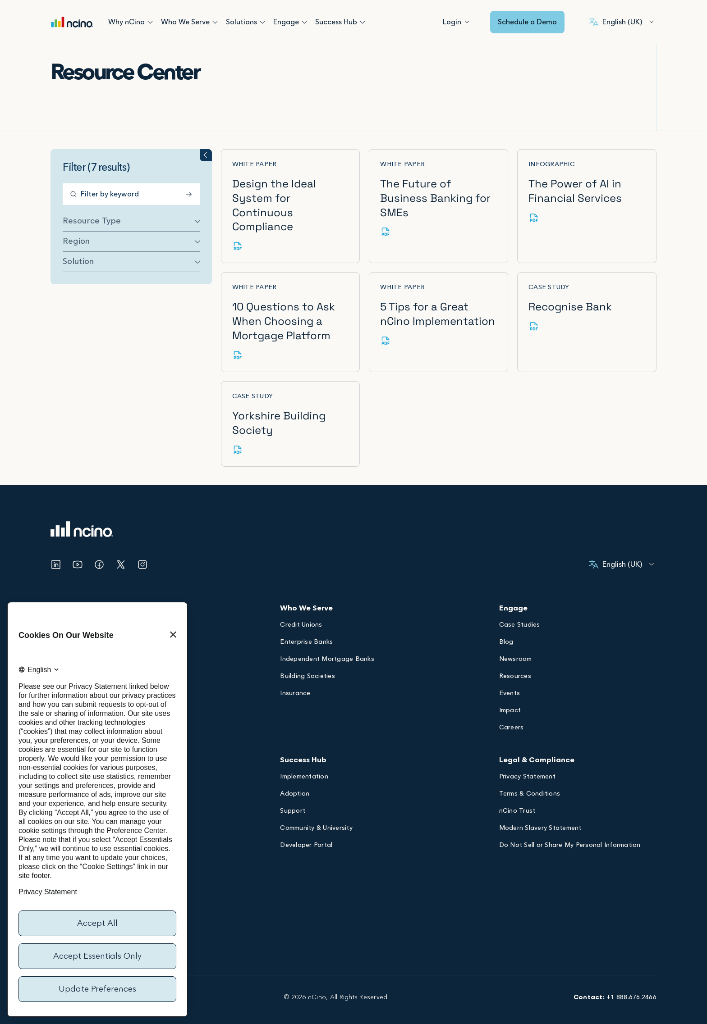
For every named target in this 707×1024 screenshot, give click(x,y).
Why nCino (126, 22)
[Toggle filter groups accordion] (190, 155)
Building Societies (307, 662)
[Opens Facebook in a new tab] (99, 550)
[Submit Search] (175, 194)
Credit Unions (301, 611)
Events (509, 679)
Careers (511, 714)
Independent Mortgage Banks (327, 645)
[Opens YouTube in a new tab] (77, 550)
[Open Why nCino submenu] (150, 22)
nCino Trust (517, 797)
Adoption (294, 780)
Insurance (295, 679)
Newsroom (515, 645)
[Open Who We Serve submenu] (215, 22)
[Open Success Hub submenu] (362, 22)
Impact (510, 696)
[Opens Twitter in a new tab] (120, 550)
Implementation (304, 763)
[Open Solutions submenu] (262, 22)
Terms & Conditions (529, 780)
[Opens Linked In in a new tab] (55, 550)
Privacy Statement (527, 763)
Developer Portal (306, 831)
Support (292, 797)
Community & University (316, 814)
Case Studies (519, 611)
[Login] (452, 22)
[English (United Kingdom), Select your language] (621, 22)
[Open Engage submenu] (304, 22)
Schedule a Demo (527, 22)
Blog (506, 628)
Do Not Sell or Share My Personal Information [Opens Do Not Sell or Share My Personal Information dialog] (570, 831)
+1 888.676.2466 (631, 983)
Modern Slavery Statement (540, 814)
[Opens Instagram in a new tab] (142, 550)
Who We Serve (185, 22)
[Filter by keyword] (123, 194)
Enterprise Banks (306, 628)
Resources (515, 662)
